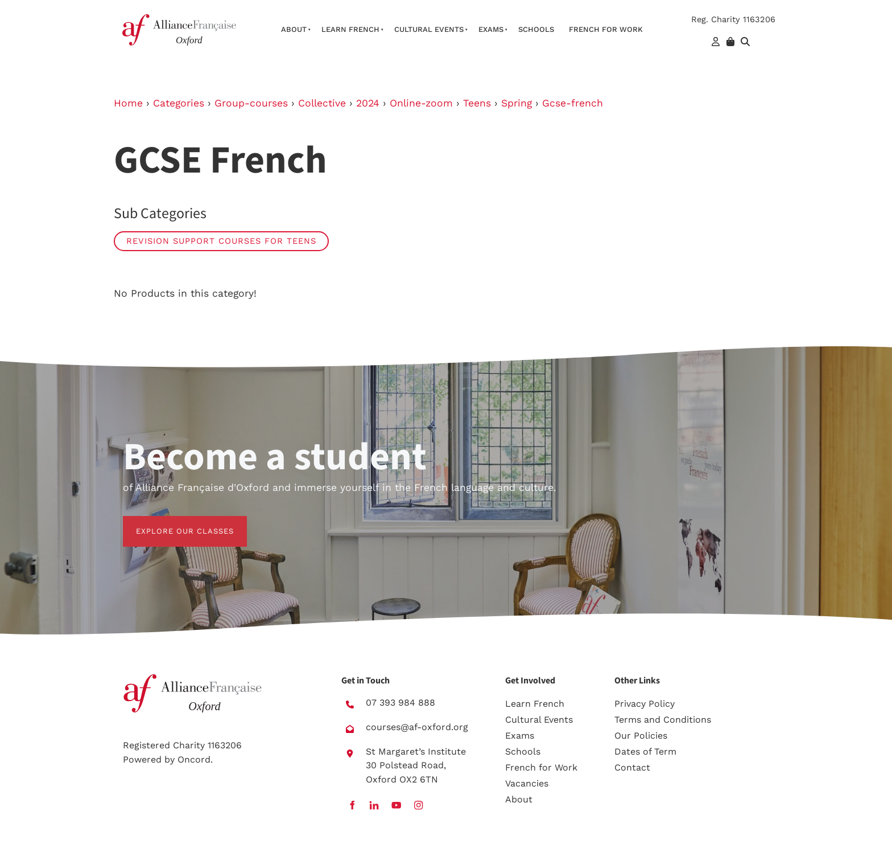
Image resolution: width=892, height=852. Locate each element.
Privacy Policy (644, 704)
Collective (322, 103)
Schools (536, 29)
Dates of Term (645, 752)
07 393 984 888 (400, 703)
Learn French (350, 29)
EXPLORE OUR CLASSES (172, 522)
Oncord (193, 759)
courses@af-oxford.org (417, 727)
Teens (477, 103)
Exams (490, 29)
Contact (632, 768)
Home (128, 103)
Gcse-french (572, 103)
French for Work (541, 768)
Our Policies (640, 736)
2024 (367, 103)
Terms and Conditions (662, 720)
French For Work (606, 29)
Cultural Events (429, 29)
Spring (516, 103)
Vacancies (526, 784)
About (294, 29)
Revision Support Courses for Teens (221, 241)
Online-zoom (421, 103)
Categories (178, 103)
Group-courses (251, 103)
